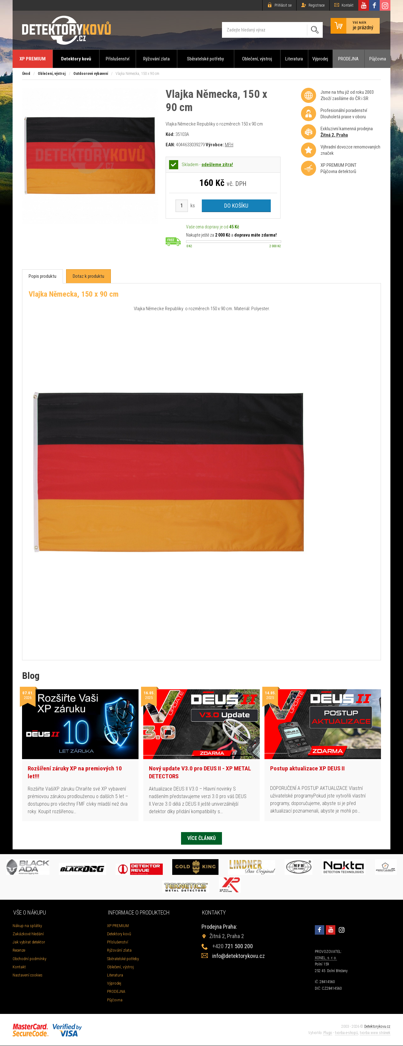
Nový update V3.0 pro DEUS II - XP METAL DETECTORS (200, 772)
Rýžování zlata (156, 59)
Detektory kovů (76, 59)
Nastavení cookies (28, 975)
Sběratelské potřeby (205, 59)
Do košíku (236, 205)
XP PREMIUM (33, 59)
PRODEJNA (348, 59)
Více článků (201, 838)
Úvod (26, 73)
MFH (229, 145)
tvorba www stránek (375, 1033)
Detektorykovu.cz (377, 1027)
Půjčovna (377, 59)
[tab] (42, 276)
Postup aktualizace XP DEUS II (307, 768)
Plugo (327, 1033)
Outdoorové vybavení (90, 73)
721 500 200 (232, 946)
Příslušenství (117, 59)
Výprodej (320, 59)
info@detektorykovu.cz (238, 956)
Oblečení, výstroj (257, 59)
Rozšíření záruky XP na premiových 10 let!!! (75, 772)
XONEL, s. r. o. (326, 958)
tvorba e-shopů (346, 1033)
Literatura (294, 59)
